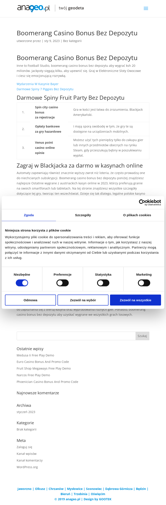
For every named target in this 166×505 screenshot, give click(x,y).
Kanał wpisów (27, 454)
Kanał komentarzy (30, 460)
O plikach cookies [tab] (137, 215)
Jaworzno (25, 489)
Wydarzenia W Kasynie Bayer (38, 84)
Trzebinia (80, 494)
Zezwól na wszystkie (135, 300)
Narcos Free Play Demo (33, 375)
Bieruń (65, 494)
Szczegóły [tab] (83, 215)
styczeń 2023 (26, 412)
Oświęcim (98, 494)
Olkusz (40, 489)
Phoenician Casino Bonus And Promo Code (47, 382)
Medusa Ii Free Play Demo (35, 355)
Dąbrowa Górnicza (118, 489)
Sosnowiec (94, 489)
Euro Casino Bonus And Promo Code (43, 362)
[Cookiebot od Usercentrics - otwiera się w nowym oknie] (142, 202)
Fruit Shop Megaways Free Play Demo (44, 368)
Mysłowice (75, 489)
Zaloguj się (24, 447)
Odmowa (30, 300)
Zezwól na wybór (83, 300)
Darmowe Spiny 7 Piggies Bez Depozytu (45, 89)
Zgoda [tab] (29, 215)
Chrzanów (56, 489)
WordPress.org (27, 467)
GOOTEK (105, 499)
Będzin (141, 489)
